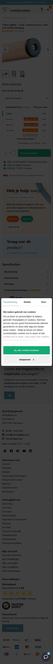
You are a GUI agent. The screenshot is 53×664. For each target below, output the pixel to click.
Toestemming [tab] (10, 302)
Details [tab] (27, 302)
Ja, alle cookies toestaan (26, 350)
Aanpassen (26, 359)
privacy (32, 340)
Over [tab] (43, 302)
